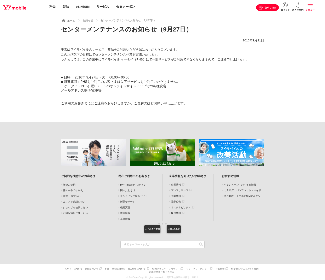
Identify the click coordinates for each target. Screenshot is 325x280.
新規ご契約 (69, 183)
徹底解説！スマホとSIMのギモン (242, 195)
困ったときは (127, 189)
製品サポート (127, 200)
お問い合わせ (184, 228)
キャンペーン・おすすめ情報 (240, 183)
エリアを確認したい (74, 200)
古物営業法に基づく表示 (177, 271)
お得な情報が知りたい (75, 212)
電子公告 (176, 200)
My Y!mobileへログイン (133, 183)
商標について (105, 268)
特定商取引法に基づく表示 (148, 271)
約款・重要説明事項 (130, 268)
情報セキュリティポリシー (182, 268)
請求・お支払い (71, 195)
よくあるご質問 (141, 228)
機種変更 (125, 206)
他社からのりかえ (73, 189)
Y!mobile (23, 7)
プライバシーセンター (215, 268)
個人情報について (152, 268)
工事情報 (125, 217)
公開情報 (176, 195)
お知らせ (87, 19)
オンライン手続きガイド (134, 195)
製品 (66, 6)
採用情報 (176, 212)
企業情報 (176, 183)
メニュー (310, 10)
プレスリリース (179, 189)
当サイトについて (86, 268)
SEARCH (201, 244)
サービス (103, 6)
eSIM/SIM (83, 6)
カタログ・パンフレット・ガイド (242, 189)
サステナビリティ (181, 206)
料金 (52, 6)
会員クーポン (125, 6)
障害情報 (125, 212)
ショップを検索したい (75, 206)
